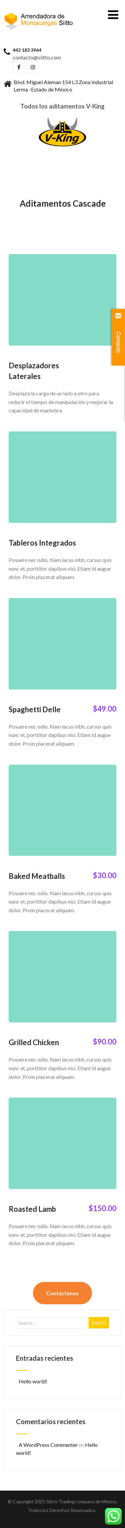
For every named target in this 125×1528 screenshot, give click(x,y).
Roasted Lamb (32, 1208)
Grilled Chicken (34, 1042)
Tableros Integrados (42, 542)
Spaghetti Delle (35, 709)
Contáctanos (62, 1293)
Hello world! (32, 1381)
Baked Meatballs (37, 876)
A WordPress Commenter (48, 1445)
